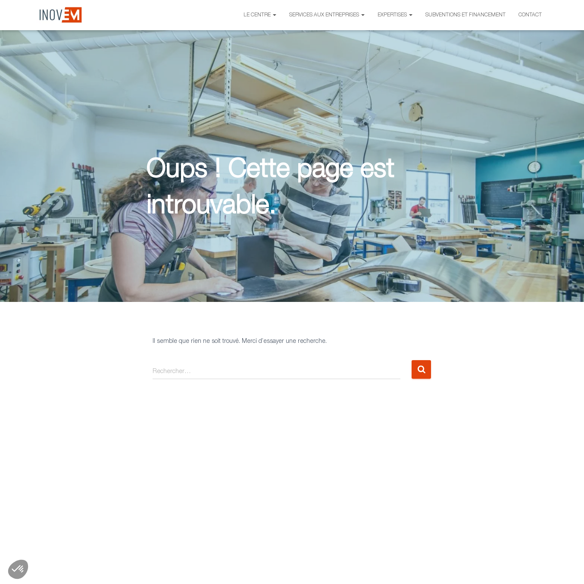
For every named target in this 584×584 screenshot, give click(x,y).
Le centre (260, 15)
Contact (530, 15)
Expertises (395, 15)
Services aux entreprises (327, 15)
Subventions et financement (465, 15)
